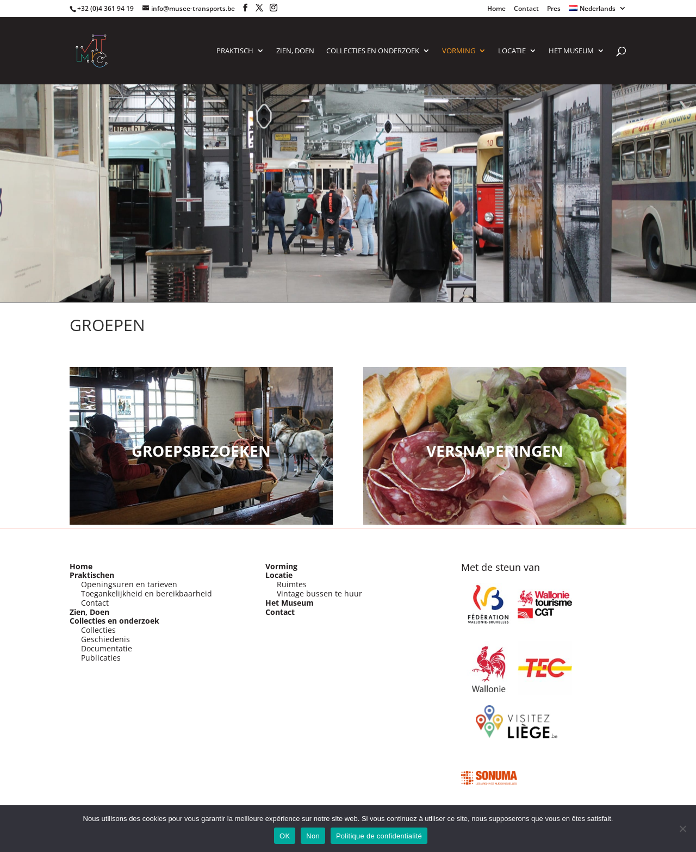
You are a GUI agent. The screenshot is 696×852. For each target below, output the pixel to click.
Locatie (279, 575)
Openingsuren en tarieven (129, 584)
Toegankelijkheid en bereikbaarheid (146, 593)
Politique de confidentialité (379, 836)
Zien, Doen (89, 612)
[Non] (682, 828)
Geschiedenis (105, 639)
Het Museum (571, 51)
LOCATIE (512, 51)
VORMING (458, 51)
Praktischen (92, 575)
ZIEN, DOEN (295, 51)
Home (496, 9)
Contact (526, 9)
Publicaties (101, 657)
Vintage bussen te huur (319, 593)
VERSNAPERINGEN (494, 450)
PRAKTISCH (234, 51)
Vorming (281, 566)
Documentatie (106, 648)
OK (284, 836)
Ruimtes (292, 584)
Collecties (98, 630)
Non (313, 836)
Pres (554, 9)
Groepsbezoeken (201, 450)
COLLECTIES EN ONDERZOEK (372, 51)
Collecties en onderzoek (114, 620)
